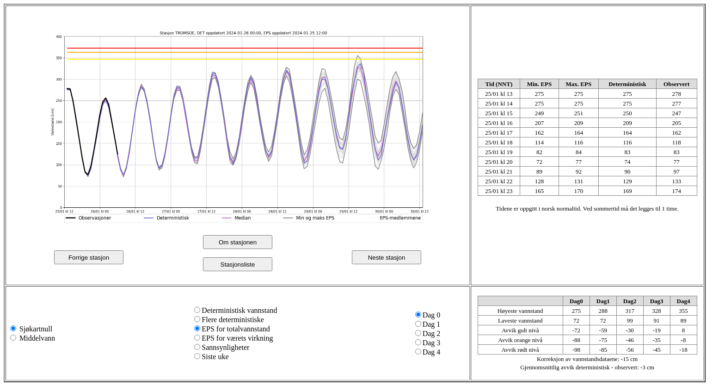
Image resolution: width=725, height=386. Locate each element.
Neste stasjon (387, 257)
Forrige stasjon (88, 257)
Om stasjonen (238, 242)
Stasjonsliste (238, 264)
